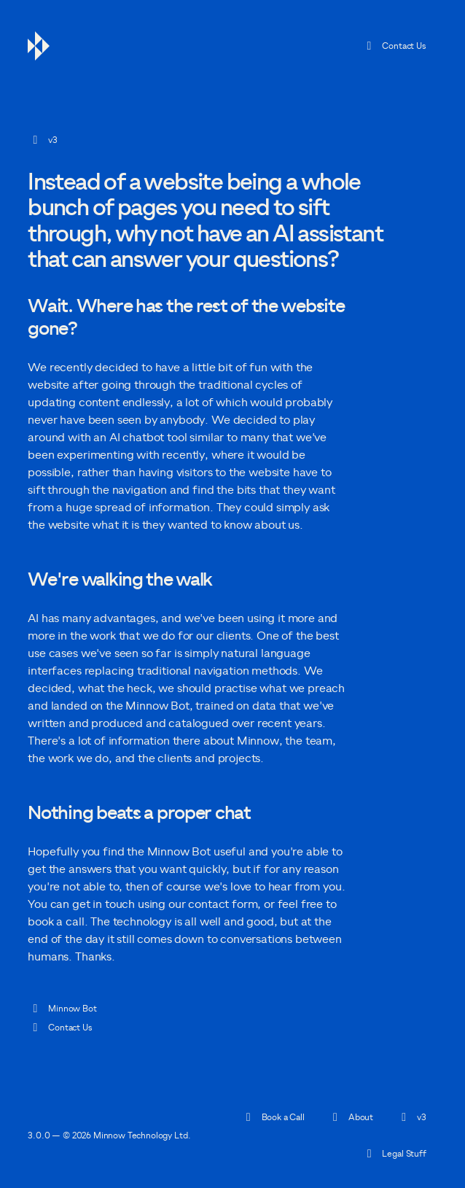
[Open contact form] (222, 904)
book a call (56, 922)
